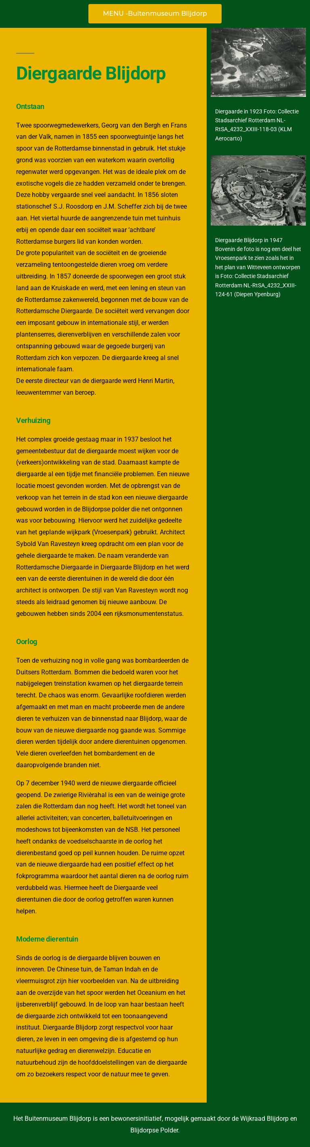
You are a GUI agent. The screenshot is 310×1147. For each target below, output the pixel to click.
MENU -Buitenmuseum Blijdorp (155, 13)
